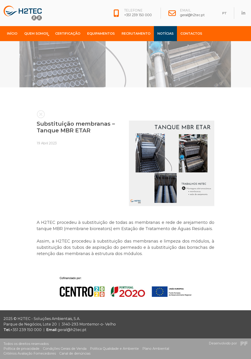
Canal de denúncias (74, 353)
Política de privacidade (21, 349)
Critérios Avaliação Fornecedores (29, 353)
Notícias (165, 33)
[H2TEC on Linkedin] (243, 13)
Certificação (67, 33)
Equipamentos (101, 33)
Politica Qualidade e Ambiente (114, 349)
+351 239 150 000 (138, 15)
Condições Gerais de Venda (65, 349)
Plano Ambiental (155, 349)
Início (12, 33)
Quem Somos (36, 33)
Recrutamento (136, 33)
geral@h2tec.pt (192, 15)
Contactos (191, 33)
